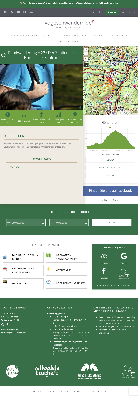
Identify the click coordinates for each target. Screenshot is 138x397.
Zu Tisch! (98, 35)
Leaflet (115, 114)
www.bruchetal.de (9, 329)
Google (124, 263)
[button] (110, 80)
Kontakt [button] (110, 175)
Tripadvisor (103, 263)
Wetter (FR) (63, 270)
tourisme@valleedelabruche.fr (14, 332)
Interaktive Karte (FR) (70, 283)
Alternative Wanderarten (73, 35)
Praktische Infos (119, 35)
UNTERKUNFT (20, 283)
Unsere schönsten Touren (24, 35)
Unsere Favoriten (69, 41)
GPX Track (14, 167)
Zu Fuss (48, 35)
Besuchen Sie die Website (110, 167)
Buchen (112, 222)
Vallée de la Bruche (110, 200)
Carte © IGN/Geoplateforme (128, 114)
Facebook (104, 277)
